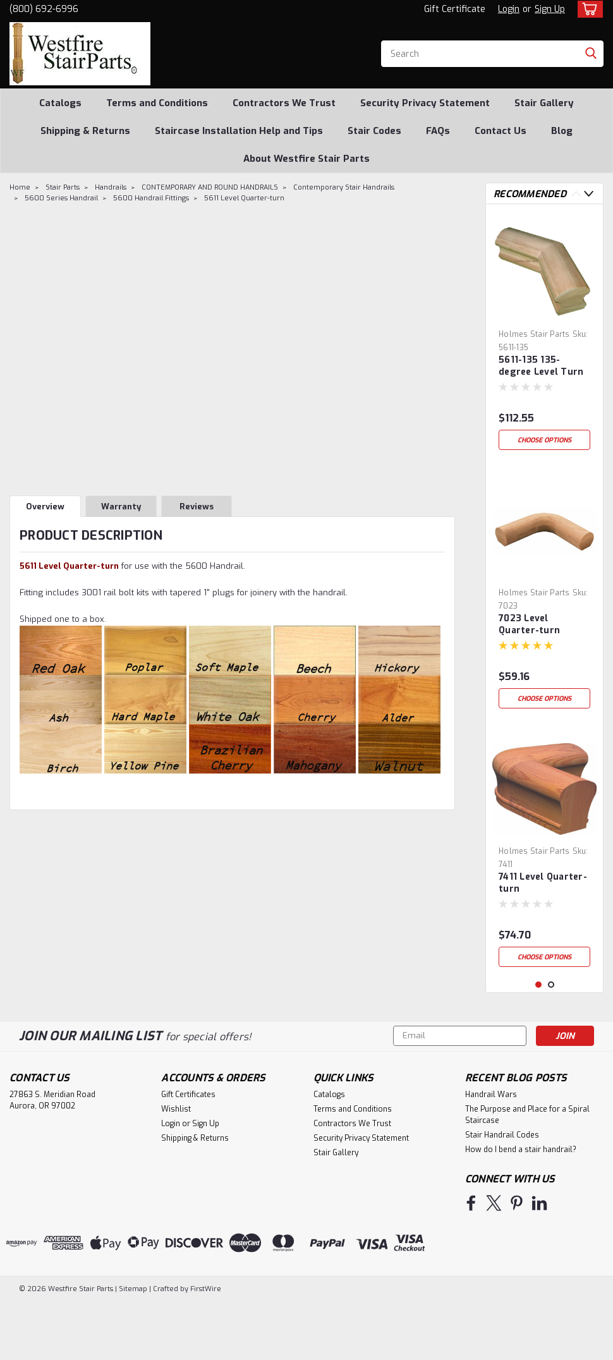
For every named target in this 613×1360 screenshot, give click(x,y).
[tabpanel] (544, 334)
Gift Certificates (188, 1153)
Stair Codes (374, 130)
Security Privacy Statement (425, 103)
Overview (45, 506)
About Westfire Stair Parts (306, 158)
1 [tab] (538, 1043)
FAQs (438, 130)
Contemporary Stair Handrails (343, 187)
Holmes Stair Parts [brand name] (534, 334)
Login (508, 9)
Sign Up (550, 9)
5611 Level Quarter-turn (244, 198)
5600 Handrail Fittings (151, 198)
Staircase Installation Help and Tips (239, 130)
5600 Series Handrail (61, 198)
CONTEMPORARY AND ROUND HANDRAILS (210, 187)
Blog (562, 130)
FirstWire (204, 1347)
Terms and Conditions (157, 103)
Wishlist (176, 1168)
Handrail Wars (491, 1153)
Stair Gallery (544, 103)
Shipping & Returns (85, 130)
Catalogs (60, 103)
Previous (576, 193)
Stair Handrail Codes (502, 1194)
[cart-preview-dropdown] (587, 9)
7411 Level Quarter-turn (543, 883)
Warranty (121, 506)
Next (588, 193)
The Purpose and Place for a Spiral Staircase (527, 1173)
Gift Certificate (454, 9)
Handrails (110, 187)
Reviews (196, 506)
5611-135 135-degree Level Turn (541, 366)
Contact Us (500, 130)
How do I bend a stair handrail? (520, 1208)
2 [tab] (551, 1043)
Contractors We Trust (284, 103)
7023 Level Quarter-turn (529, 624)
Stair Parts (63, 187)
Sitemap (133, 1347)
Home (19, 187)
